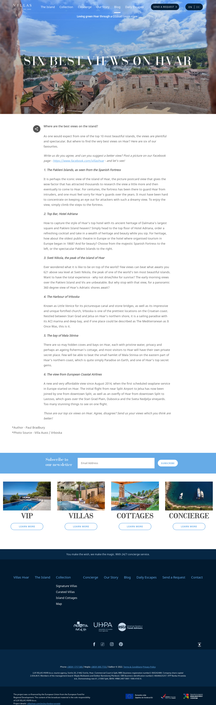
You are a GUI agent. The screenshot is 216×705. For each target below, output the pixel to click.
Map (59, 604)
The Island (48, 7)
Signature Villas (66, 586)
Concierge (85, 7)
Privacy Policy (149, 666)
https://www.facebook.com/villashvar (78, 161)
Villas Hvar (21, 577)
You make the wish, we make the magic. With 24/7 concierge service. (108, 554)
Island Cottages (66, 598)
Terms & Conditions (132, 666)
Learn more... (108, 16)
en (190, 7)
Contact (197, 577)
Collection (66, 7)
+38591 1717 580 (75, 666)
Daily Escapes (134, 7)
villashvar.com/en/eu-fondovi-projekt (43, 703)
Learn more (27, 526)
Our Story (102, 7)
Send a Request (163, 6)
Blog (117, 7)
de (198, 7)
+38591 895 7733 (99, 666)
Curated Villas (65, 592)
